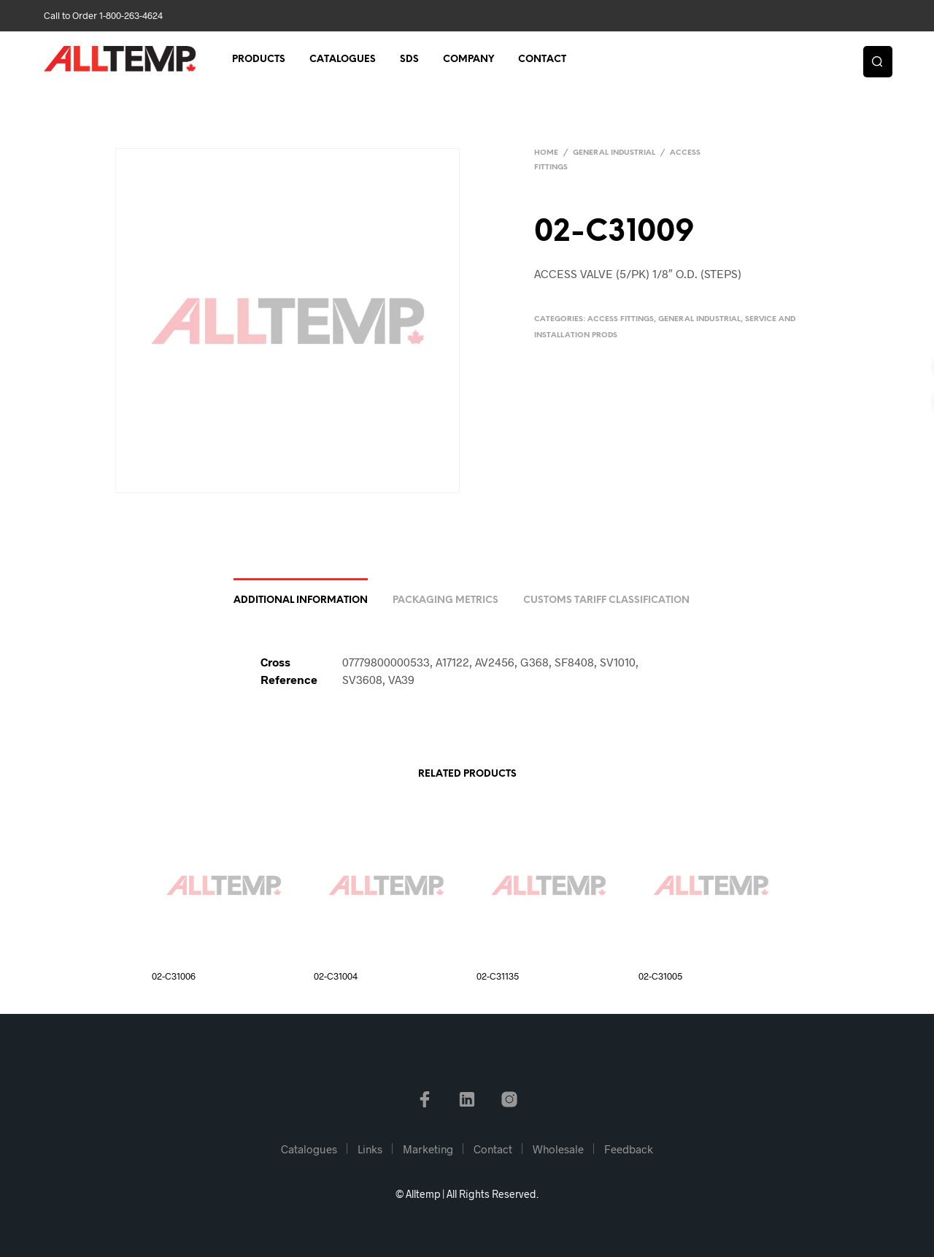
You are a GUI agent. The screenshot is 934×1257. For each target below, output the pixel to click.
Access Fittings (620, 319)
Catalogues (342, 59)
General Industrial (614, 153)
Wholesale (558, 1149)
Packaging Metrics (445, 600)
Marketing (428, 1149)
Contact (542, 59)
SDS (409, 59)
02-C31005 (660, 976)
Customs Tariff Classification (606, 600)
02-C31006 (174, 976)
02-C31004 (336, 976)
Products (258, 59)
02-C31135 (497, 976)
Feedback (628, 1149)
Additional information (301, 600)
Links (370, 1149)
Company (468, 59)
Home (546, 153)
